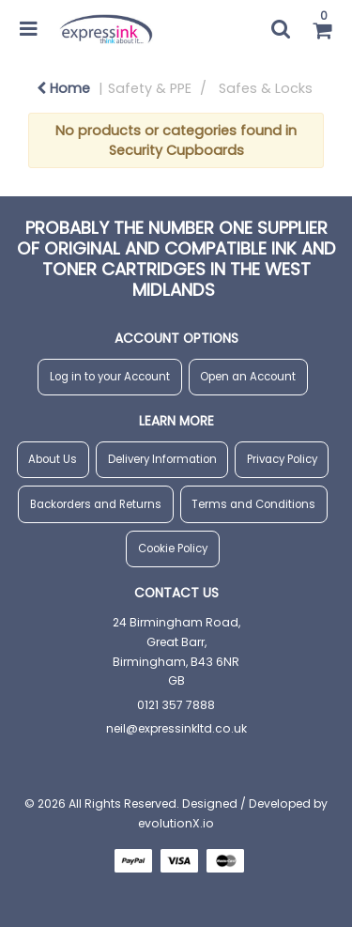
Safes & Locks (266, 88)
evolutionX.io (176, 823)
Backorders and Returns (95, 504)
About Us (52, 459)
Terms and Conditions (253, 504)
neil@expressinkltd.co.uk (176, 728)
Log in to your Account (110, 376)
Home (63, 88)
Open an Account (248, 376)
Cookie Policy (172, 548)
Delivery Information (162, 459)
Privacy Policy (282, 459)
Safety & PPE (149, 88)
